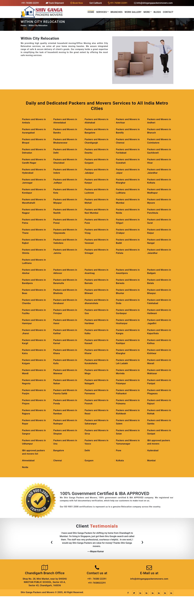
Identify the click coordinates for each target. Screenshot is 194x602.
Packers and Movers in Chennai (128, 141)
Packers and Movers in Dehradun (34, 151)
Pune (118, 450)
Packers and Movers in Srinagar (96, 252)
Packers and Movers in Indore (65, 171)
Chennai (57, 460)
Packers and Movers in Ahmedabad (65, 121)
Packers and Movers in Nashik (65, 211)
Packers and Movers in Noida (128, 211)
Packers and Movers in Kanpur (96, 181)
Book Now (76, 3)
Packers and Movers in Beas (34, 292)
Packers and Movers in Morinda (128, 372)
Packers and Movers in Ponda (65, 402)
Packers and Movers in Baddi (128, 241)
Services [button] (101, 12)
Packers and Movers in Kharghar (128, 181)
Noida (25, 467)
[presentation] (51, 543)
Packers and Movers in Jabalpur (96, 171)
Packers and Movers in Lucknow (96, 191)
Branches (117, 12)
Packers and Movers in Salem (128, 422)
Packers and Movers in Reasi (96, 412)
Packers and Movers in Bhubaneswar (65, 141)
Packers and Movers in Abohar (34, 272)
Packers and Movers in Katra (34, 352)
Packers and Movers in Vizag (96, 231)
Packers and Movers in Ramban (65, 412)
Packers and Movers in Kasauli (96, 342)
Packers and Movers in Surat (159, 221)
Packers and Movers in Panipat (159, 382)
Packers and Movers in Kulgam (34, 362)
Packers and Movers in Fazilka (34, 312)
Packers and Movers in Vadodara (65, 241)
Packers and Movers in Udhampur (34, 442)
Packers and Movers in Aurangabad (34, 131)
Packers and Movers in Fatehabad (159, 302)
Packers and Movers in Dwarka (96, 151)
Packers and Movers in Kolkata (159, 181)
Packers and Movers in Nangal (159, 241)
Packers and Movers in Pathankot (128, 392)
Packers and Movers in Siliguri (128, 221)
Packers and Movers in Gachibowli (159, 151)
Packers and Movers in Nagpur (34, 211)
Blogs (157, 12)
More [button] (147, 12)
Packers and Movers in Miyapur (65, 201)
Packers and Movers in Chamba (34, 302)
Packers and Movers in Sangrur (34, 432)
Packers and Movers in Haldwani (159, 312)
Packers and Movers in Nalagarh (96, 382)
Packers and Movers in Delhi (65, 151)
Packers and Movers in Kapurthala (159, 332)
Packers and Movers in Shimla (34, 252)
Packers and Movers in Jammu (65, 252)
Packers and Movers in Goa (96, 312)
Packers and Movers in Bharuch (159, 131)
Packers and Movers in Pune (96, 221)
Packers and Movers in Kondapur (34, 191)
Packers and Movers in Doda (128, 302)
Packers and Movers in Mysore (159, 201)
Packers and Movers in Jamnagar (34, 181)
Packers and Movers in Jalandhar (159, 171)
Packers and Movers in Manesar (65, 372)
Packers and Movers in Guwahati (128, 161)
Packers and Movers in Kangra (128, 332)
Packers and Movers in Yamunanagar (128, 442)
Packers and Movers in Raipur (159, 231)
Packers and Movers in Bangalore (96, 131)
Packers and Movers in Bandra (65, 131)
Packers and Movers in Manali (159, 362)
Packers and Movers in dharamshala (96, 302)
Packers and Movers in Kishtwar (159, 352)
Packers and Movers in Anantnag (96, 272)
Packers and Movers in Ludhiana (128, 191)
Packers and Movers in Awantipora (128, 272)
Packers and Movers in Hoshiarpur (128, 322)
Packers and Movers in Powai (65, 221)
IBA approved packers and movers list (33, 452)
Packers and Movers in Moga (96, 372)
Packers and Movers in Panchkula (159, 211)
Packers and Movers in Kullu (65, 362)
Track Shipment (55, 3)
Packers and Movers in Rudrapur (65, 422)
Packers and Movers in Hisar (159, 161)
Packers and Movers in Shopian (65, 432)
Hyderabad (153, 450)
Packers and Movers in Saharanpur (96, 422)
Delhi (87, 450)
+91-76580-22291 (30, 3)
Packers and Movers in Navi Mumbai (96, 211)
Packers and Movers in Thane (34, 231)
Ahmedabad (28, 460)
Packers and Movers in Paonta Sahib (65, 392)
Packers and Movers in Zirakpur (128, 231)
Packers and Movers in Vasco (96, 442)
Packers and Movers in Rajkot (34, 241)
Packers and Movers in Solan (128, 432)
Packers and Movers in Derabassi (65, 302)
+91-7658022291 (97, 583)
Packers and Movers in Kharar (96, 352)
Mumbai (151, 460)
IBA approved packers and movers (158, 442)
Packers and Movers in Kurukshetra (96, 362)
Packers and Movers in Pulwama (128, 402)
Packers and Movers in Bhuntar (128, 292)
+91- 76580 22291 (97, 579)
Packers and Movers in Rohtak (159, 412)
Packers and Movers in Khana (65, 352)
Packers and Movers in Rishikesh (128, 412)
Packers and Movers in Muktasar (159, 372)
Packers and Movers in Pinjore (34, 402)
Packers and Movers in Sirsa (96, 432)
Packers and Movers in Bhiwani (96, 292)
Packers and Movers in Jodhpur (65, 181)
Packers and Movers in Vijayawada (65, 231)
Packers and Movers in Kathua (159, 342)
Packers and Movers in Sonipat (159, 432)
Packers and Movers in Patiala (128, 252)
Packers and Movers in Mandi (34, 372)
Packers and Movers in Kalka (96, 332)
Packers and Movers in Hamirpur (34, 322)
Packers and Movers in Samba (159, 422)
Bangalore (58, 450)
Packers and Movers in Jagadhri (159, 322)
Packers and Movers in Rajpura (34, 412)
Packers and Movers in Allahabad (96, 121)
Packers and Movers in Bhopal (34, 141)
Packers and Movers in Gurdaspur (128, 312)
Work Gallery (133, 12)
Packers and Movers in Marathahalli (34, 201)
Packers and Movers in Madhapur (159, 191)
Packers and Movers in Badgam (159, 272)
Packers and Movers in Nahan (65, 382)
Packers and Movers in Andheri (159, 121)
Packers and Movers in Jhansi (34, 332)
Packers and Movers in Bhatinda (65, 292)
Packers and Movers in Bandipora (34, 282)
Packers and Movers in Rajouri (159, 402)
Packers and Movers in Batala (159, 282)
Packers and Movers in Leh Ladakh (128, 362)
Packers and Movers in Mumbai (128, 201)
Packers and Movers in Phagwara (159, 392)
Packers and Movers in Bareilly (128, 131)
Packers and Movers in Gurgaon (96, 161)
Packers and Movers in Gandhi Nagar (34, 161)
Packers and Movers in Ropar (34, 422)
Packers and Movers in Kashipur (128, 342)
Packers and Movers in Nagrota (34, 382)
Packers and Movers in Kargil (34, 342)
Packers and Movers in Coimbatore (159, 141)
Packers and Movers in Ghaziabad (65, 161)
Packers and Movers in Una (65, 442)
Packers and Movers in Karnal (65, 342)
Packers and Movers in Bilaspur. (159, 292)
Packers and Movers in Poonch (96, 402)
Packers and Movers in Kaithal (65, 332)
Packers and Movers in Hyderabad (34, 171)
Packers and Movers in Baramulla (65, 282)
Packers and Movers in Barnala (96, 282)
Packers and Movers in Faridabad (128, 151)
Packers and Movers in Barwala (128, 282)
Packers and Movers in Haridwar (96, 322)
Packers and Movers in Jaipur (128, 171)
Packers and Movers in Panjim (34, 392)
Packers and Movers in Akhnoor (65, 272)
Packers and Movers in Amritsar (128, 121)
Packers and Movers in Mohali (96, 201)
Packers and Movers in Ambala (34, 121)
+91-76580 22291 (117, 3)
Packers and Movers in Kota (65, 191)
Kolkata (120, 460)
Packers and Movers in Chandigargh (96, 141)
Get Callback (95, 3)
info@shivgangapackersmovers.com (153, 3)
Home (91, 12)
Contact (168, 12)
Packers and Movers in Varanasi (96, 241)
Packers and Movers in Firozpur (65, 312)
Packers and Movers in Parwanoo (96, 392)
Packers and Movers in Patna (34, 221)
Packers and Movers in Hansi (65, 322)
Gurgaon (89, 460)
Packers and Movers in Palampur (128, 382)
